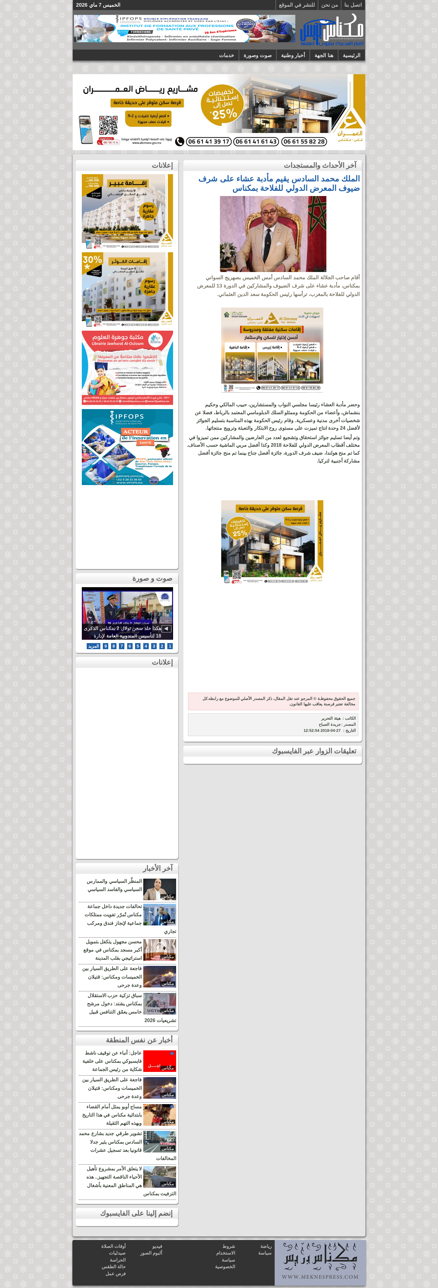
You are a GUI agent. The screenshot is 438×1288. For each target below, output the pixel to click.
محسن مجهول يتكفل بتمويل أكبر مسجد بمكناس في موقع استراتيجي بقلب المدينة (112, 950)
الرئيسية (351, 55)
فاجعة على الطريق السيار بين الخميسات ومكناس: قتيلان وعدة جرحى (112, 976)
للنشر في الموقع (297, 5)
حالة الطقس (114, 1266)
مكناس (168, 896)
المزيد (93, 646)
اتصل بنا (353, 5)
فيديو (157, 1246)
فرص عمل (116, 1273)
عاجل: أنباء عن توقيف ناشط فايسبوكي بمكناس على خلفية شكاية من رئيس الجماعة (112, 1061)
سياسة (265, 1252)
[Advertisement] (272, 642)
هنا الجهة (324, 55)
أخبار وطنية (293, 55)
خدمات (226, 55)
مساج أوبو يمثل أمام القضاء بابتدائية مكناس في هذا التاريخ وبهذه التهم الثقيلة (112, 1115)
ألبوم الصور (151, 1252)
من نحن (329, 5)
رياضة (266, 1246)
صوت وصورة (258, 55)
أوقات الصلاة (113, 1246)
